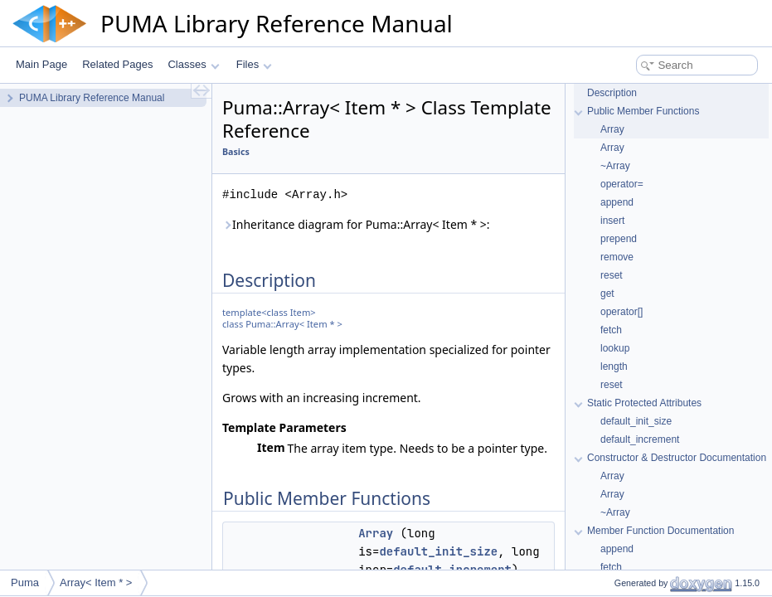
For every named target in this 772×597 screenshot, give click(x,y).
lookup (614, 348)
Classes (193, 64)
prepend (618, 239)
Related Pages (117, 64)
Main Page (41, 64)
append (617, 202)
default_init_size (438, 551)
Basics (236, 152)
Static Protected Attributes (644, 403)
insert (612, 220)
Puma (25, 582)
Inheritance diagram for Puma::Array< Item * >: (356, 224)
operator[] (621, 312)
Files (254, 64)
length (614, 366)
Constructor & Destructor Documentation (676, 458)
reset (611, 275)
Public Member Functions (643, 111)
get (607, 293)
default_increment (639, 439)
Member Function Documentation (660, 530)
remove (617, 257)
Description (612, 93)
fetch (611, 330)
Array (375, 533)
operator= (621, 184)
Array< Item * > (96, 582)
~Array (615, 166)
